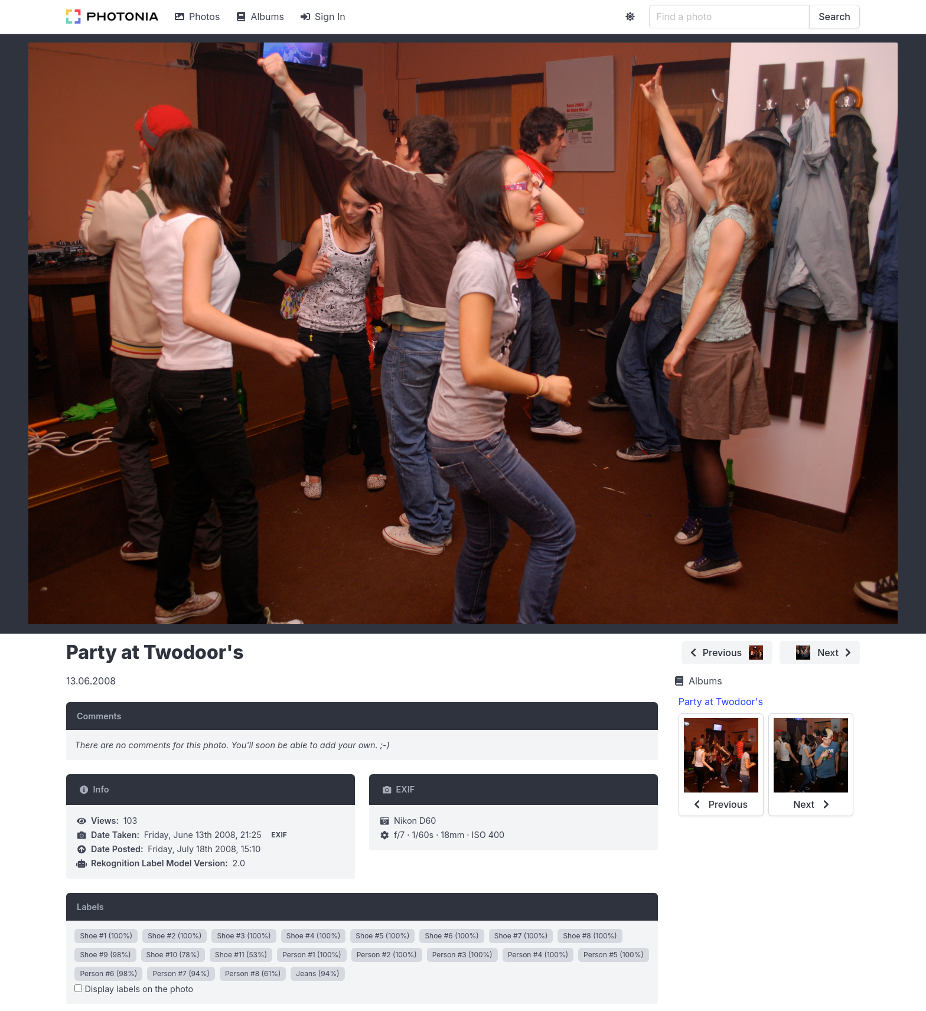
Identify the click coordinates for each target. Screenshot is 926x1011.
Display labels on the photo (133, 989)
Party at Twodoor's (721, 701)
